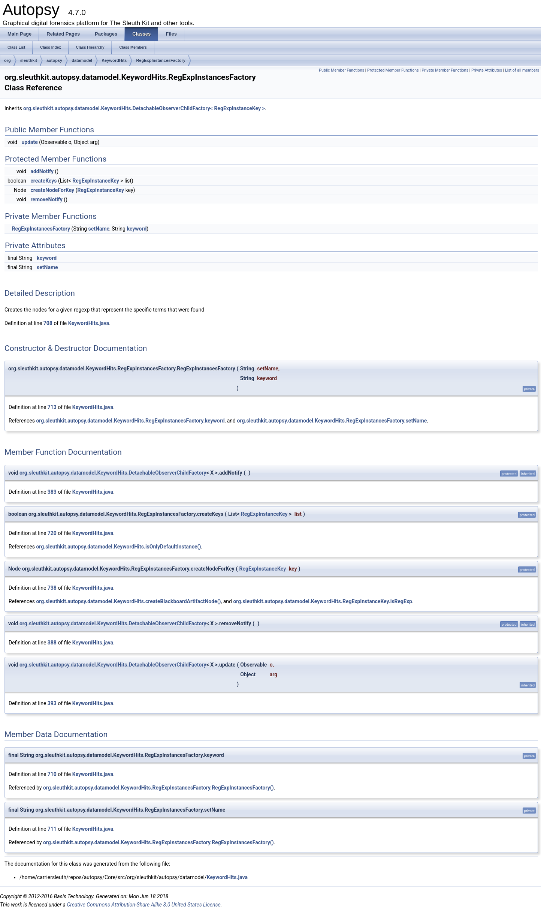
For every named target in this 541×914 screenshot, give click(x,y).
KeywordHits (114, 60)
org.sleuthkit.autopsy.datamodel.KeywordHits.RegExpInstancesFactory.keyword (130, 421)
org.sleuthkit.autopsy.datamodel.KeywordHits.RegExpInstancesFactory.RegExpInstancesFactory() (158, 788)
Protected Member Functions (393, 70)
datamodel (82, 60)
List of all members (522, 70)
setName (99, 229)
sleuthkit (28, 60)
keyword (136, 229)
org (7, 60)
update (29, 142)
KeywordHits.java (88, 323)
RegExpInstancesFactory (160, 60)
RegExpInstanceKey (95, 181)
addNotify (42, 171)
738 (52, 588)
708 (47, 323)
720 (52, 533)
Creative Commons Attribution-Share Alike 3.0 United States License (143, 905)
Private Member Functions (445, 70)
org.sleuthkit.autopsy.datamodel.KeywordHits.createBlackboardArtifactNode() (128, 601)
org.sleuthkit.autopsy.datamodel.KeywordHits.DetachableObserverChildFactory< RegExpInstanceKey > (144, 108)
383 (52, 492)
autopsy (54, 60)
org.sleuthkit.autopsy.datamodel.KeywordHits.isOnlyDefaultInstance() (118, 547)
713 (52, 407)
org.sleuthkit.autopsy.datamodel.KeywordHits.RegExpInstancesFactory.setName (332, 421)
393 (52, 703)
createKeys (43, 181)
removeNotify (46, 199)
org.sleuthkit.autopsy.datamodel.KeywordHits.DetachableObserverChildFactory (112, 473)
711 (52, 829)
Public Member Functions (341, 70)
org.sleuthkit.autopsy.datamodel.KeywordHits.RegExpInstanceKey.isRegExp (322, 601)
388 (52, 643)
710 (52, 774)
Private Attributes (486, 70)
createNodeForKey (52, 190)
